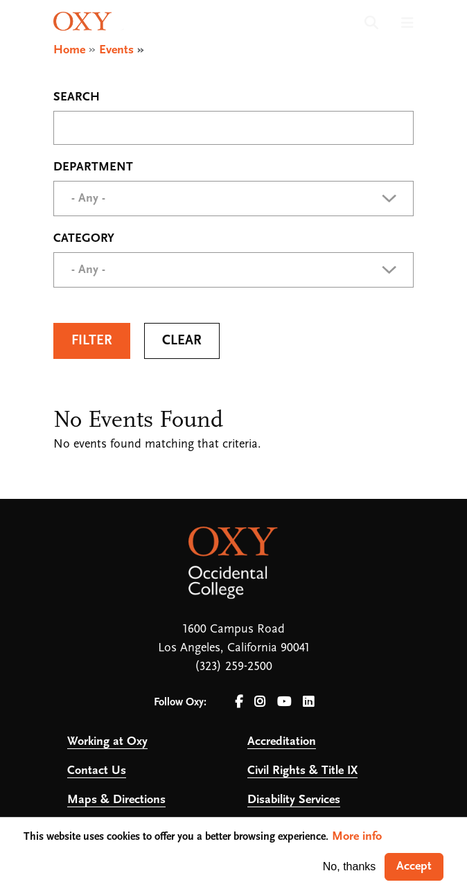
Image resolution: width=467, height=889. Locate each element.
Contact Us (96, 770)
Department (93, 167)
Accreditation (281, 741)
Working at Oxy (107, 741)
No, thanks (349, 866)
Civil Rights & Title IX (302, 770)
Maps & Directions (116, 800)
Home (69, 50)
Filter (91, 341)
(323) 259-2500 (233, 667)
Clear (182, 341)
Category (83, 239)
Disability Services (293, 800)
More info (357, 836)
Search (76, 97)
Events (116, 50)
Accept (414, 866)
